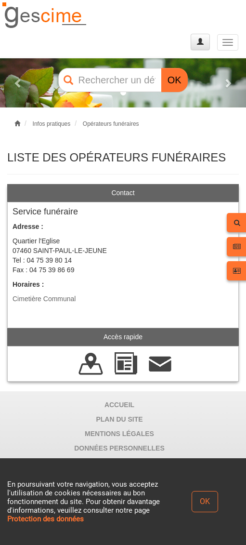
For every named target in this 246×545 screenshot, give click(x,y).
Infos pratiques (52, 123)
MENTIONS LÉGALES (119, 434)
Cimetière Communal (44, 299)
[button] (18, 82)
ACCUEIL (119, 405)
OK (174, 80)
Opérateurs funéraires (111, 123)
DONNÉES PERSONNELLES (119, 448)
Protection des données (45, 519)
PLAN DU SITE (119, 419)
